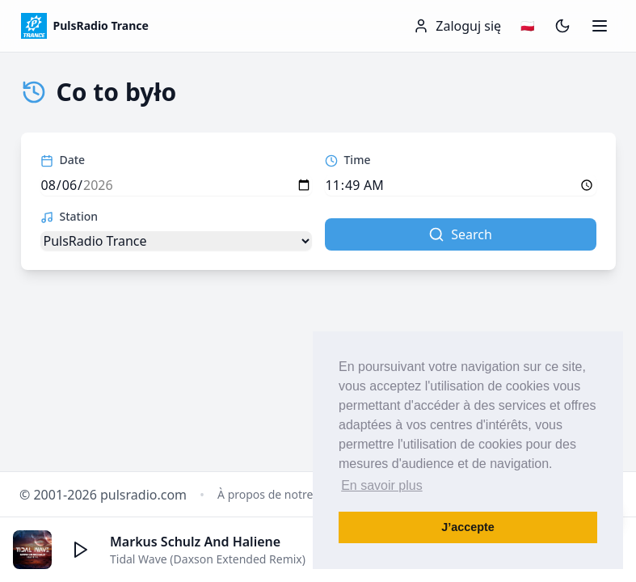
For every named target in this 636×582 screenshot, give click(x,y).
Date (63, 159)
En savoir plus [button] (382, 485)
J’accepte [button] (468, 527)
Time (348, 159)
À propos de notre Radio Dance (299, 494)
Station (69, 216)
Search (460, 234)
